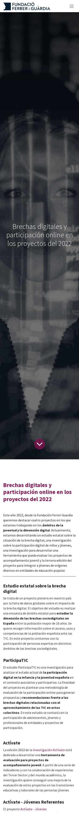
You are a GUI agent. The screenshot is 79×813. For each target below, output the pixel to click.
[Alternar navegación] (71, 6)
